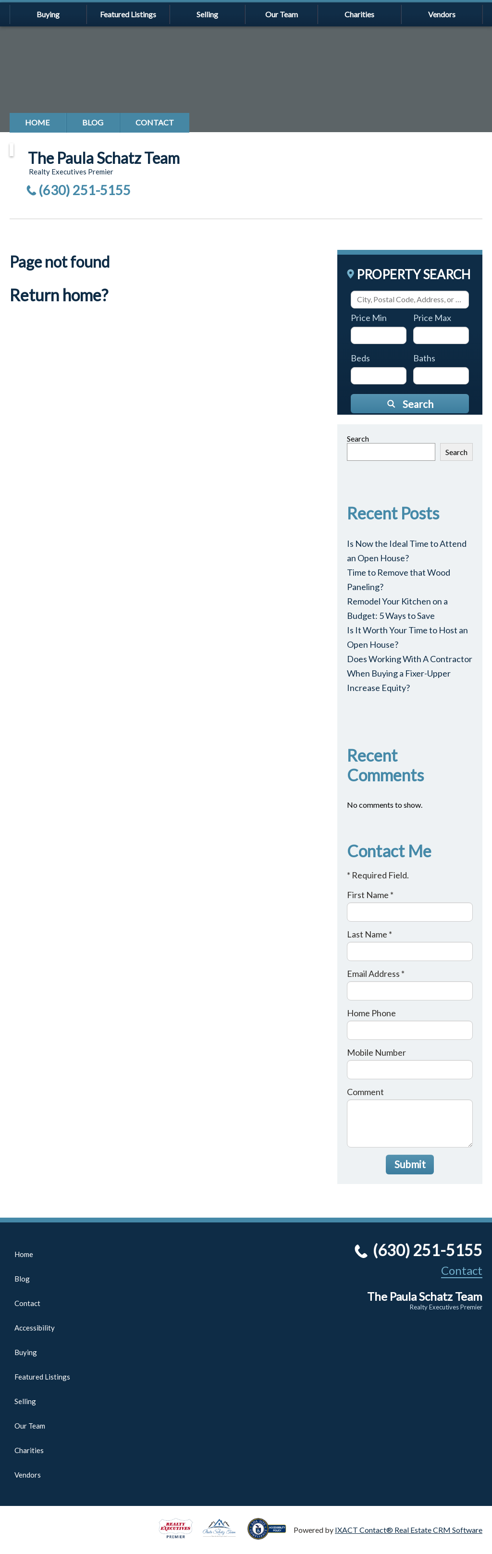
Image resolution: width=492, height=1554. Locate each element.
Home (37, 122)
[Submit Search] (410, 403)
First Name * (370, 894)
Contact (154, 122)
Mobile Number (376, 1052)
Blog (92, 122)
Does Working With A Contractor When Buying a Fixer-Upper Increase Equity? (409, 673)
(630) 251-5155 (84, 190)
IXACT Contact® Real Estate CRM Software (408, 1529)
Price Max (432, 317)
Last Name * (369, 934)
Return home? (59, 295)
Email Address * (376, 973)
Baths (424, 358)
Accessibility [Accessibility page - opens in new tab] (34, 1327)
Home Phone (371, 1013)
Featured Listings (128, 14)
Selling (207, 14)
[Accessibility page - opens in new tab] (270, 1535)
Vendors (441, 14)
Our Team (281, 14)
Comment (365, 1091)
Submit (410, 1164)
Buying (48, 14)
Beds (360, 358)
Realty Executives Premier (446, 1307)
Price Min (369, 317)
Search (358, 438)
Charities (359, 14)
